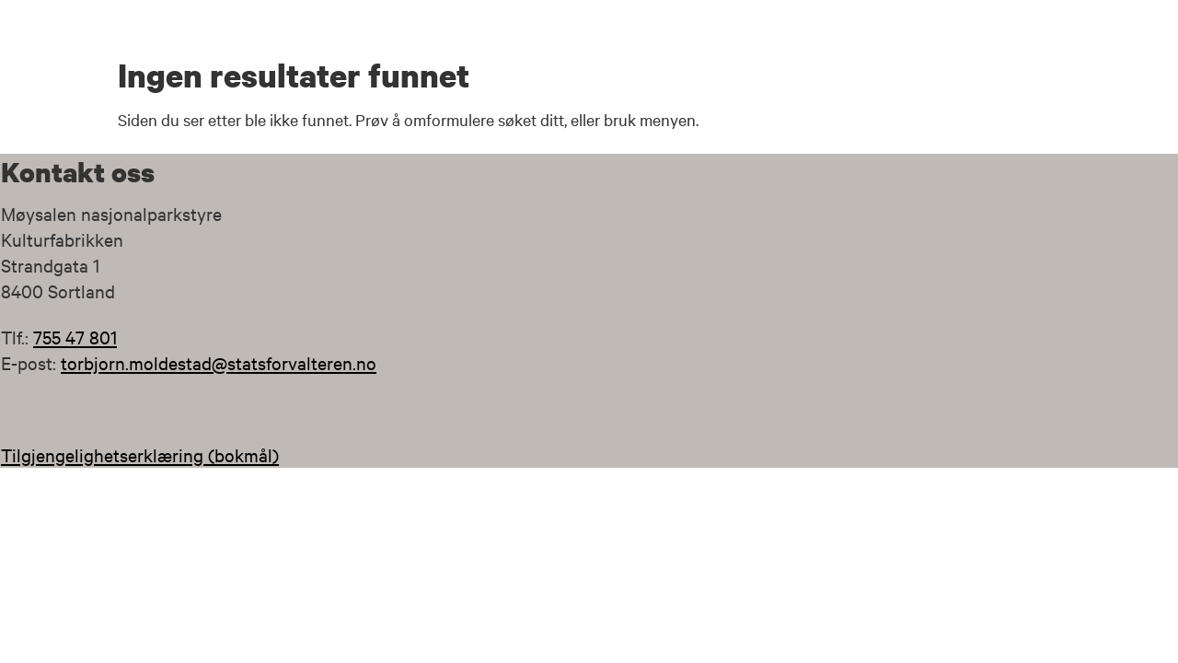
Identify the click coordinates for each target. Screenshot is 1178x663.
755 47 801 (75, 336)
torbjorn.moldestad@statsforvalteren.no (218, 362)
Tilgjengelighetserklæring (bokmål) (140, 454)
